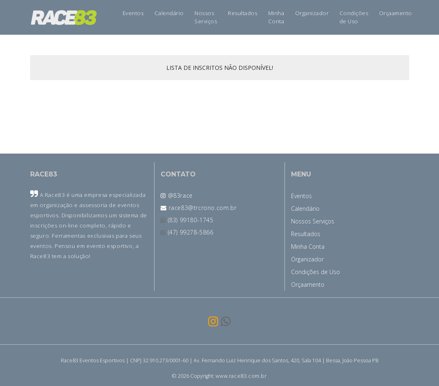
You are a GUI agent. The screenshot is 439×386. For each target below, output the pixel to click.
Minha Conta (276, 17)
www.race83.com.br (241, 376)
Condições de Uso (354, 17)
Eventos (133, 13)
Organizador (312, 13)
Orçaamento (395, 13)
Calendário (169, 13)
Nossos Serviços (205, 17)
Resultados (242, 13)
